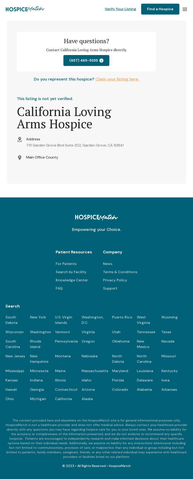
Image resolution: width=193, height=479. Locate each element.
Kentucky (169, 370)
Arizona (88, 389)
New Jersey (15, 356)
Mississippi (14, 370)
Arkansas (169, 389)
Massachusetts (95, 370)
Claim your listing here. (117, 79)
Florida (118, 380)
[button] (185, 9)
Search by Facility (71, 272)
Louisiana (145, 370)
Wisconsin (14, 332)
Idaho (86, 380)
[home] (25, 9)
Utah (116, 332)
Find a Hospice (160, 9)
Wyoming (169, 317)
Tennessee (146, 332)
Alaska (87, 398)
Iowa (165, 380)
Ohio (9, 398)
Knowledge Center (72, 280)
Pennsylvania (66, 341)
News (107, 263)
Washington (40, 332)
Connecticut (66, 389)
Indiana (36, 380)
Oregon (88, 341)
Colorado (120, 389)
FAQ (59, 288)
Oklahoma (121, 341)
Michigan (38, 398)
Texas (166, 332)
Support (110, 288)
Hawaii (11, 389)
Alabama (144, 389)
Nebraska (90, 356)
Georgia (37, 389)
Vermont (62, 332)
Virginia (88, 332)
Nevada (167, 341)
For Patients (66, 263)
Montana (63, 356)
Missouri (168, 356)
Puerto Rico (122, 317)
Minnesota (39, 370)
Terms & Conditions (120, 272)
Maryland (120, 370)
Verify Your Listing (120, 9)
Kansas (11, 380)
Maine (60, 370)
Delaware (145, 380)
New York (38, 317)
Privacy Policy (115, 280)
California (63, 398)
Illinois (60, 380)
